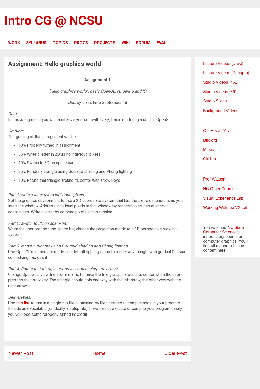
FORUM (143, 42)
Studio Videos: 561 (220, 91)
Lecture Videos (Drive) (223, 63)
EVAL (161, 42)
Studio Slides (215, 101)
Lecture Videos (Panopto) (226, 73)
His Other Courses (220, 189)
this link (23, 303)
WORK (14, 42)
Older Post (175, 353)
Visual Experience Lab (223, 198)
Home (98, 353)
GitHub (209, 159)
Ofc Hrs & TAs (216, 131)
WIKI (126, 42)
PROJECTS (104, 42)
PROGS (81, 42)
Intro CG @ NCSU (53, 20)
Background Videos (220, 111)
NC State (236, 227)
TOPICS (60, 42)
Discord (210, 140)
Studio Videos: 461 (220, 82)
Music (208, 149)
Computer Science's (221, 232)
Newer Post (20, 353)
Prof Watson (214, 179)
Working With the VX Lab (225, 207)
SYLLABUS (36, 42)
